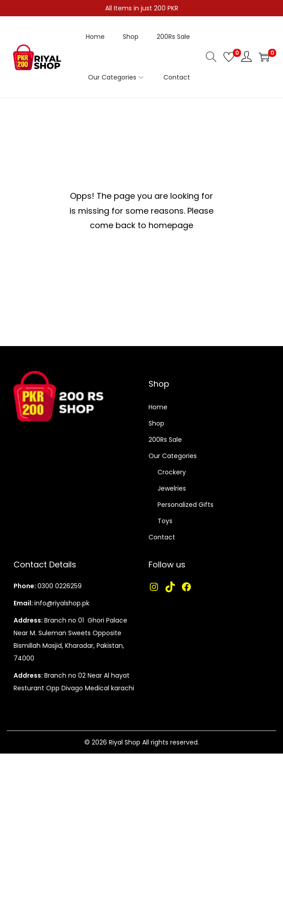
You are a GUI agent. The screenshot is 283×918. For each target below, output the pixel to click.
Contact (161, 537)
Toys (165, 520)
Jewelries (172, 488)
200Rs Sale (165, 439)
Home (157, 407)
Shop (156, 423)
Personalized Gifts (185, 504)
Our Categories (172, 455)
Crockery (172, 472)
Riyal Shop (124, 742)
